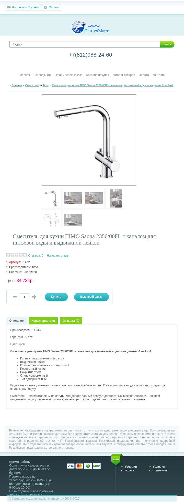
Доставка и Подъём (25, 7)
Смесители (32, 85)
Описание (16, 320)
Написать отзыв (58, 255)
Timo (45, 85)
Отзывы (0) (71, 320)
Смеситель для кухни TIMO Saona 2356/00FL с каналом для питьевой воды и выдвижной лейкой (112, 85)
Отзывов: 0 (35, 255)
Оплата (54, 7)
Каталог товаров (124, 75)
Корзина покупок (97, 75)
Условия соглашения (158, 468)
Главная (24, 75)
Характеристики (43, 320)
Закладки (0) (42, 75)
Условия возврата (129, 468)
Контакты (159, 75)
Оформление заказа (68, 75)
